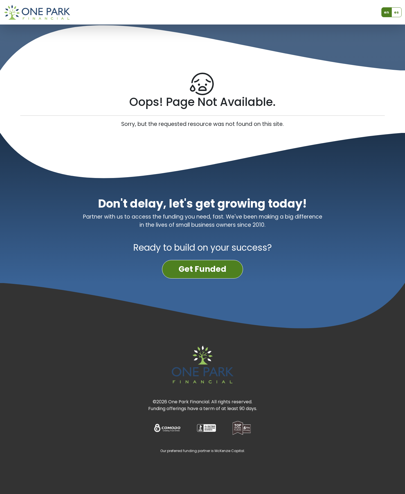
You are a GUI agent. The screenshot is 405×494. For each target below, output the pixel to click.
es (396, 12)
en (386, 12)
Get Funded (202, 269)
